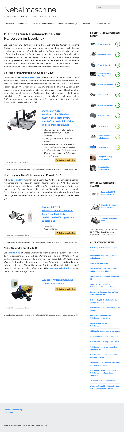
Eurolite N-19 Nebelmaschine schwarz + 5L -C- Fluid (57, 281)
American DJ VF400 (105, 105)
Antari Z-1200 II (104, 65)
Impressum (8, 412)
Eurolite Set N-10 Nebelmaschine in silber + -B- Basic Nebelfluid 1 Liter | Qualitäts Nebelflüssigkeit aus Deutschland (58, 213)
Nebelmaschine (30, 10)
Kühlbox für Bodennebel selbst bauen (105, 331)
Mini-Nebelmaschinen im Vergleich (104, 336)
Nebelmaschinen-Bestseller (17, 23)
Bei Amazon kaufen (67, 160)
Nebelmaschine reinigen (68, 23)
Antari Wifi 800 (103, 116)
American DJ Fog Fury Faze (104, 74)
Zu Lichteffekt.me (103, 23)
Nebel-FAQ (86, 23)
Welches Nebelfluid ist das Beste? (103, 381)
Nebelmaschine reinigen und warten (104, 342)
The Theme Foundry (39, 425)
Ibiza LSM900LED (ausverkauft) (104, 168)
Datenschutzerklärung (99, 263)
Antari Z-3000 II (104, 44)
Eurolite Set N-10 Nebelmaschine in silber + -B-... (108, 193)
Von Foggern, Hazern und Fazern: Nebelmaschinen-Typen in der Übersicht (103, 373)
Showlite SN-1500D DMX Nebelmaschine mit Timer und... (109, 219)
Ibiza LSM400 (103, 147)
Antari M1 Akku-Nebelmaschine (104, 136)
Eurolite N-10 (17, 180)
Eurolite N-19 (14, 252)
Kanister (59, 268)
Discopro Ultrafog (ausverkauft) (105, 157)
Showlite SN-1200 (30, 77)
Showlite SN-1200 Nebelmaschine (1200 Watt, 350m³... (109, 206)
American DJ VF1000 (105, 84)
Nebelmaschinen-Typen (42, 23)
